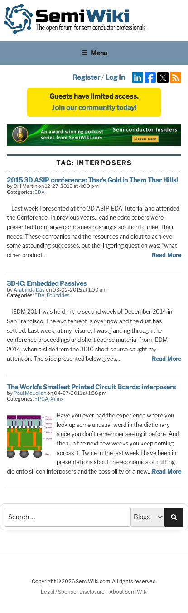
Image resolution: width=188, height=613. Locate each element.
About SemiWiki (128, 592)
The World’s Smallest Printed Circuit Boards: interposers (91, 387)
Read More (166, 255)
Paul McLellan (30, 393)
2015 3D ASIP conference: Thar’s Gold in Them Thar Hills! (92, 180)
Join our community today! (94, 108)
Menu (94, 53)
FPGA (41, 399)
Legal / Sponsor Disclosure (73, 592)
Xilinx (56, 399)
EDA (39, 192)
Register (86, 77)
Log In (115, 77)
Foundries (58, 295)
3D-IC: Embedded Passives (47, 283)
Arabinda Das (29, 290)
